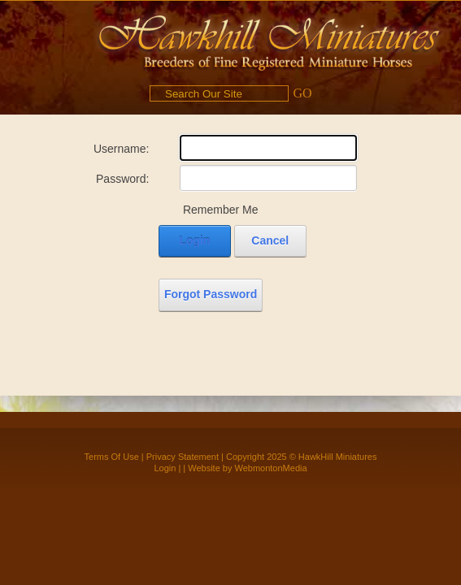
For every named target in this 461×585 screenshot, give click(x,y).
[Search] (219, 93)
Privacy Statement (182, 457)
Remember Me (221, 209)
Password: (122, 178)
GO (302, 93)
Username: (121, 148)
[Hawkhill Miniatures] (269, 40)
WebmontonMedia (271, 468)
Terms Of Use (112, 457)
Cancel (270, 240)
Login (194, 240)
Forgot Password (210, 294)
